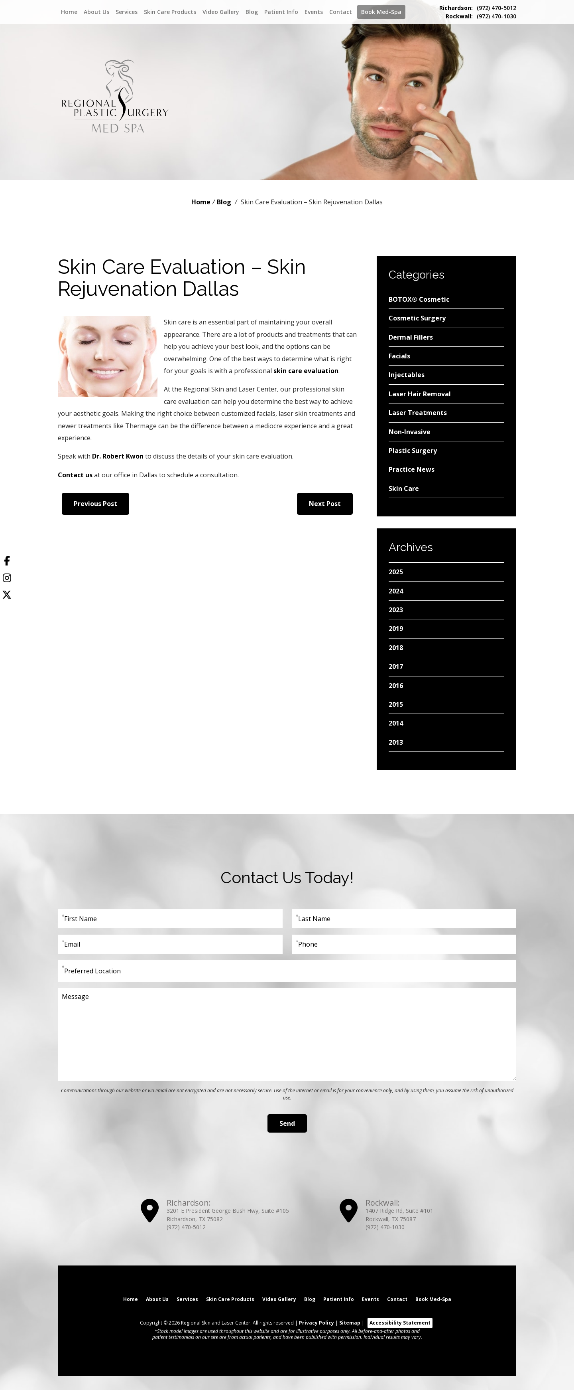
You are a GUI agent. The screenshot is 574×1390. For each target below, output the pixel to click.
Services (127, 12)
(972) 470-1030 (481, 16)
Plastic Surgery (413, 450)
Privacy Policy (316, 1322)
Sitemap (349, 1322)
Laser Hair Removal (420, 394)
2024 (396, 591)
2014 (396, 723)
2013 (396, 742)
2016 (396, 685)
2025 (396, 571)
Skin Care (404, 488)
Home (69, 12)
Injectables (407, 374)
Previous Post (95, 503)
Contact (340, 12)
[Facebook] (7, 562)
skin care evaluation (305, 370)
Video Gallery (220, 12)
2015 (396, 704)
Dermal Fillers (411, 337)
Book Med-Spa (381, 12)
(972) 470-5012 (477, 8)
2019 (396, 628)
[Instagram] (7, 579)
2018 (396, 647)
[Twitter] (7, 596)
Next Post (325, 503)
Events (314, 12)
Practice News (411, 469)
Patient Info (281, 12)
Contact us (75, 475)
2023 (396, 609)
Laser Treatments (418, 412)
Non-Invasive (410, 431)
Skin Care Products (170, 12)
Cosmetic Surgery (417, 318)
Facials (399, 356)
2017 (396, 666)
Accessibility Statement (400, 1322)
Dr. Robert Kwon (118, 456)
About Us (96, 12)
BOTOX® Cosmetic (419, 299)
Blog (252, 12)
